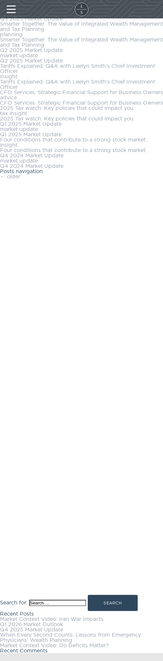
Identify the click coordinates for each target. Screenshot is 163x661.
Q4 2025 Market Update (31, 629)
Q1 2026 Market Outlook (31, 624)
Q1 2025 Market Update (30, 124)
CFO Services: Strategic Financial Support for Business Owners (81, 92)
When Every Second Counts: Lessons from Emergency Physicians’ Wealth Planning (70, 637)
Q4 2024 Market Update (31, 155)
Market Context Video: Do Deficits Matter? (54, 645)
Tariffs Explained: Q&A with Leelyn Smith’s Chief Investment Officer (77, 68)
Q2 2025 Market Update (31, 50)
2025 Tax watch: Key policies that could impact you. (67, 108)
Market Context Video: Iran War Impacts (52, 619)
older (10, 176)
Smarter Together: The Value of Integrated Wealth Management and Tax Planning (81, 26)
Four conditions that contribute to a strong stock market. (73, 139)
